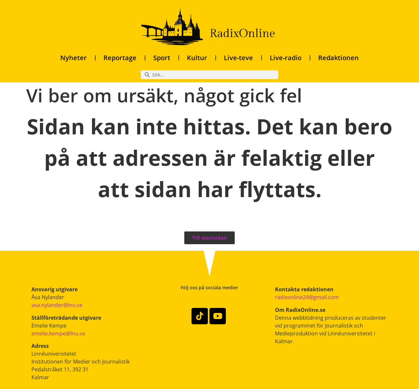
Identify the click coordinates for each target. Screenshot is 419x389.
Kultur (197, 57)
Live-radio (285, 57)
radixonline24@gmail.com (307, 297)
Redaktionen (338, 57)
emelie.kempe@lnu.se (58, 333)
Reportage (120, 57)
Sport (161, 57)
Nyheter (73, 57)
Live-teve (238, 57)
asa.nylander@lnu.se (56, 305)
